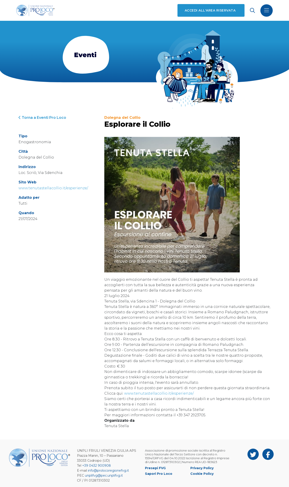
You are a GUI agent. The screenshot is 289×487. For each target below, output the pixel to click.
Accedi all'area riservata (210, 10)
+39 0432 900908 (96, 466)
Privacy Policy (202, 468)
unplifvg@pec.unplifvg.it (104, 475)
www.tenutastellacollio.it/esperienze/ (53, 188)
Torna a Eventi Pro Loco (42, 117)
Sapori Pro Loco (158, 474)
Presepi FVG (155, 468)
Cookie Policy (202, 474)
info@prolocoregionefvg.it (108, 470)
